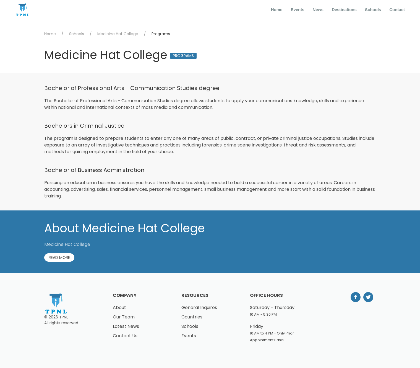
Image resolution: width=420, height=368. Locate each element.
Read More (59, 257)
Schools (373, 9)
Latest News (126, 326)
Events (297, 9)
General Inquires (199, 307)
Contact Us (125, 336)
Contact (397, 9)
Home (277, 9)
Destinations (344, 9)
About (119, 307)
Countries (191, 317)
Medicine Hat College (117, 34)
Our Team (124, 317)
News (318, 9)
